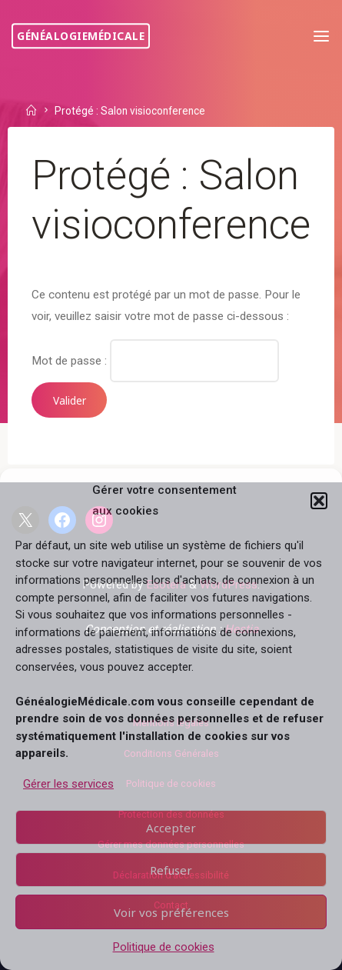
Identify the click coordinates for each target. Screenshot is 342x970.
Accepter (171, 827)
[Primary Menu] (321, 36)
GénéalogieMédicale (80, 35)
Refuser (171, 870)
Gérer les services (68, 784)
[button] (319, 500)
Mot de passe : (155, 360)
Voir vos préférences (171, 912)
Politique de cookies (163, 947)
